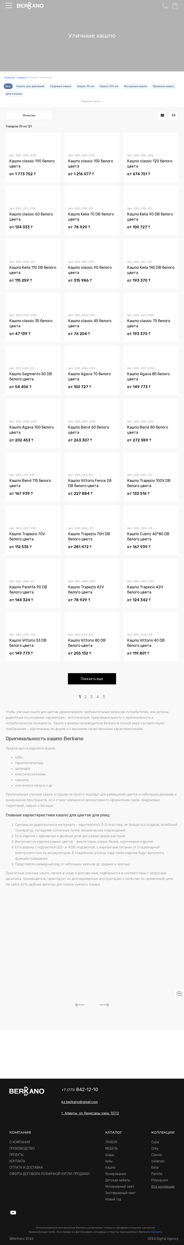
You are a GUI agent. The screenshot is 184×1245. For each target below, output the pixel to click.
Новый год (113, 1199)
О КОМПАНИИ (19, 1142)
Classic (156, 1155)
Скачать (156, 1231)
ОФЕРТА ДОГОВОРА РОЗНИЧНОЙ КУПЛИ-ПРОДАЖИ (49, 1174)
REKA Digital (163, 1239)
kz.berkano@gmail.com (80, 1102)
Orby (154, 1149)
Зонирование (115, 1174)
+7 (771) (80, 1090)
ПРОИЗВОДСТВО (22, 1149)
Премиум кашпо (163, 86)
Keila (154, 1168)
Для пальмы (14, 93)
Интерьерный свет (119, 1187)
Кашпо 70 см (85, 86)
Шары (109, 1155)
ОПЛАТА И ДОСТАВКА (26, 1168)
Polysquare (159, 1180)
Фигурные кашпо (135, 86)
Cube (155, 1142)
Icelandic (158, 1161)
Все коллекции (163, 1187)
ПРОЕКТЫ (16, 1155)
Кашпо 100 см (109, 86)
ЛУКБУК (111, 1142)
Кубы (109, 1161)
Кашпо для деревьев (30, 86)
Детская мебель (117, 1180)
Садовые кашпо (60, 86)
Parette (156, 1174)
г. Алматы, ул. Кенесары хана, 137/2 (90, 1113)
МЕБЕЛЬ (111, 1149)
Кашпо (110, 1168)
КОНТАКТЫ (17, 1161)
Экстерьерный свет (120, 1193)
